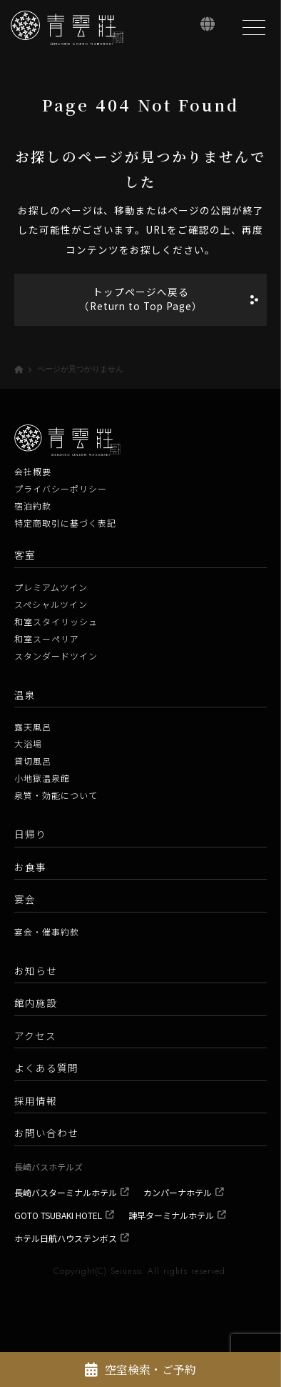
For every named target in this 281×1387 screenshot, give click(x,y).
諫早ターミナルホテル (171, 1215)
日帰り (30, 834)
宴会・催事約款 (46, 931)
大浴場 (28, 743)
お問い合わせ (46, 1132)
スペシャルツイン (51, 604)
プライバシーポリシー (60, 488)
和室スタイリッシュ (56, 621)
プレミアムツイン (51, 587)
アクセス (35, 1035)
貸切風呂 (32, 761)
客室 (25, 554)
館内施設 (35, 1002)
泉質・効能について (56, 795)
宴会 (25, 899)
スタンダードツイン (56, 656)
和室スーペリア (46, 638)
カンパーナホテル (177, 1192)
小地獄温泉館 (42, 778)
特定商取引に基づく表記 (65, 523)
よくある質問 (46, 1067)
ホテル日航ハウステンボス (65, 1238)
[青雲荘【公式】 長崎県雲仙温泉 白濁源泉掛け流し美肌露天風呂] (68, 28)
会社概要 (32, 471)
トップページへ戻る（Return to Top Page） (141, 298)
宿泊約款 (32, 505)
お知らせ (35, 970)
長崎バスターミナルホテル (65, 1192)
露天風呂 (32, 726)
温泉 (25, 694)
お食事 (30, 867)
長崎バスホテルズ (48, 1166)
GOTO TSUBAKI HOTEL (58, 1215)
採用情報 (35, 1100)
